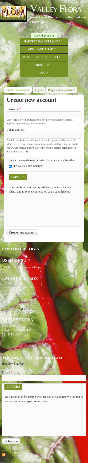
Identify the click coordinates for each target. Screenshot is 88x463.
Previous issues (11, 450)
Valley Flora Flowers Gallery (22, 267)
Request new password (61, 90)
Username (14, 109)
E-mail (7, 372)
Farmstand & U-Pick (42, 49)
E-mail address (16, 129)
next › (34, 309)
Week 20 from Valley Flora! (20, 294)
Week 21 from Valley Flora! (20, 287)
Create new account (19, 89)
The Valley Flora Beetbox (27, 165)
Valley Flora (55, 8)
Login (44, 72)
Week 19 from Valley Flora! (20, 300)
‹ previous (8, 309)
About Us (42, 65)
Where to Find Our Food (42, 57)
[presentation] (26, 209)
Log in (39, 90)
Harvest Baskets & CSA (42, 41)
